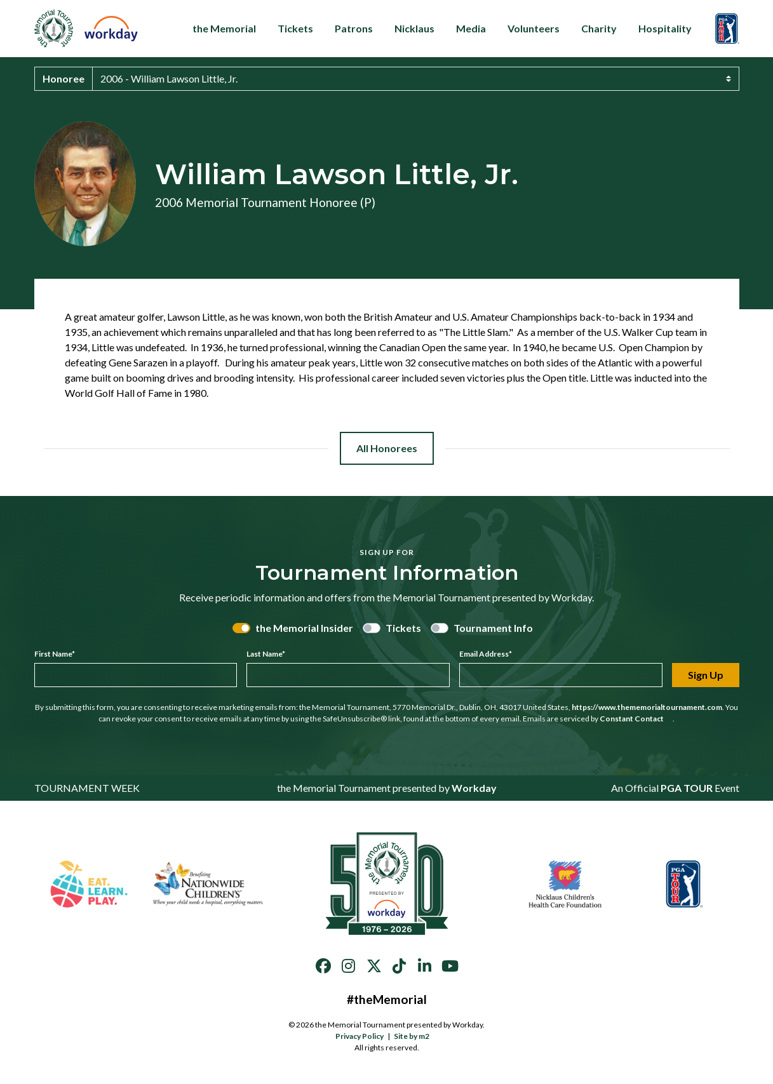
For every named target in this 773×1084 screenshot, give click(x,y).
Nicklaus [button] (414, 28)
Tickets (403, 628)
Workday (474, 788)
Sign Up (705, 675)
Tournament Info (493, 628)
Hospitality (669, 28)
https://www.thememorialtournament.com (647, 707)
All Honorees (386, 448)
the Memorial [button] (224, 28)
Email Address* (485, 654)
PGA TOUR (687, 788)
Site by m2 (416, 1036)
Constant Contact (636, 718)
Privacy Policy (359, 1036)
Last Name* (265, 654)
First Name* (54, 654)
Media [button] (471, 28)
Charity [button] (599, 28)
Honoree (63, 78)
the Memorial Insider (304, 628)
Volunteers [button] (533, 28)
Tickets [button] (295, 28)
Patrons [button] (354, 28)
